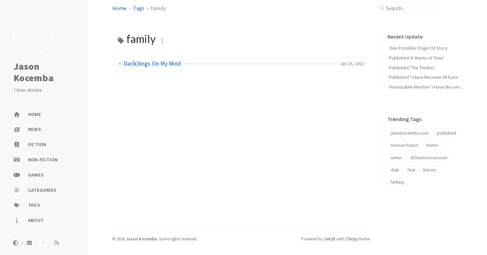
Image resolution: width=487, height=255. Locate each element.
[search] (413, 8)
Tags (138, 8)
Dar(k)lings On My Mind (152, 63)
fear (411, 170)
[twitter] (43, 243)
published (446, 133)
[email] (29, 243)
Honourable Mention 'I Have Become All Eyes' (434, 87)
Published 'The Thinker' (412, 68)
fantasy (397, 182)
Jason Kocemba (33, 72)
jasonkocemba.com (410, 133)
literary (429, 170)
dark (395, 170)
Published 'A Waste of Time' (416, 58)
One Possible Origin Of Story (418, 48)
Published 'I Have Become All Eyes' (424, 77)
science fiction (404, 145)
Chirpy (351, 238)
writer (396, 158)
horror (432, 145)
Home (119, 8)
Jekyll (329, 238)
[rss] (57, 243)
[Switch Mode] (15, 243)
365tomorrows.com (428, 158)
